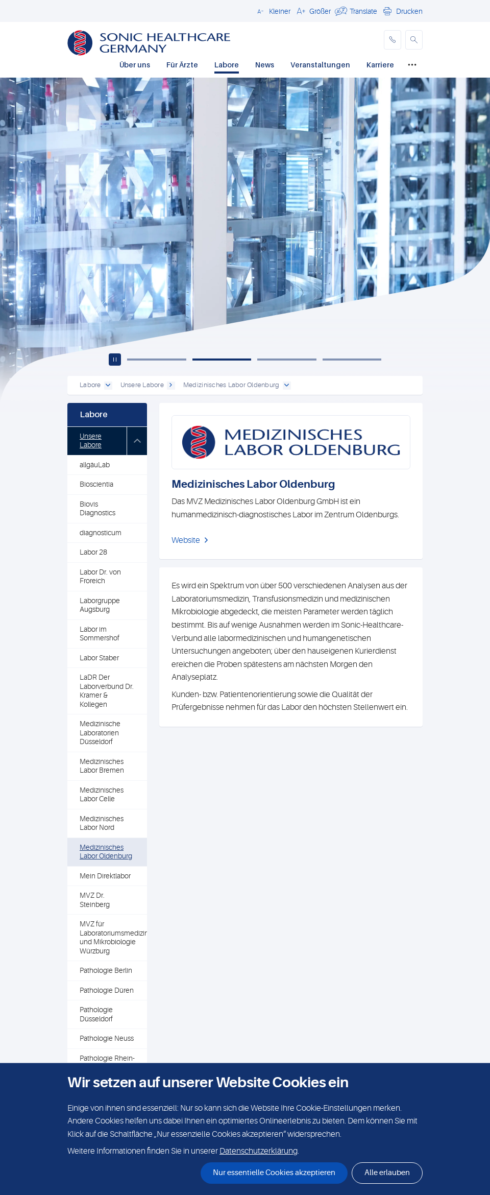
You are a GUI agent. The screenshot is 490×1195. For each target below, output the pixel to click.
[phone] (392, 40)
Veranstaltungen (320, 64)
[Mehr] (412, 65)
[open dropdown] (108, 385)
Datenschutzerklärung (258, 1151)
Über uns (134, 64)
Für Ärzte (182, 64)
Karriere (380, 64)
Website (186, 540)
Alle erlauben (387, 1172)
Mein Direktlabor (105, 876)
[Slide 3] (286, 359)
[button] (272, 10)
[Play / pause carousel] (115, 359)
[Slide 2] (222, 359)
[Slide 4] (352, 359)
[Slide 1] (156, 359)
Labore (226, 64)
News (264, 64)
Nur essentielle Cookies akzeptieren (274, 1172)
